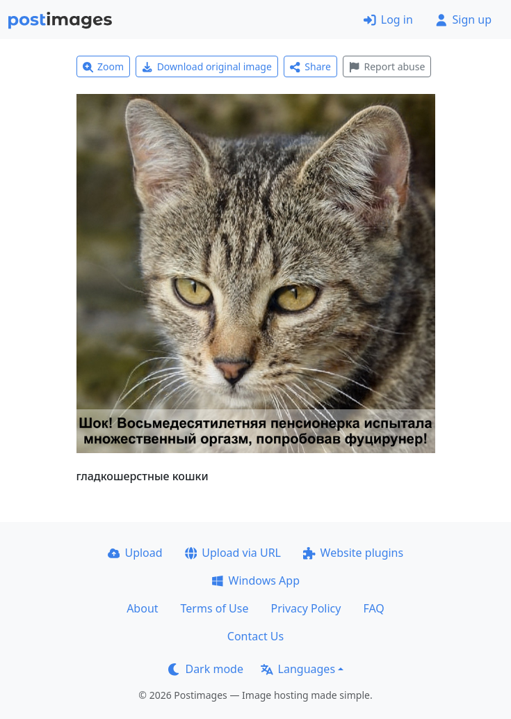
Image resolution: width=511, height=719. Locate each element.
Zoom (103, 66)
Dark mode (205, 669)
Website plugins (353, 552)
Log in (388, 19)
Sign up (463, 19)
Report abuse (387, 66)
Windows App (255, 580)
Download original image (207, 66)
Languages (298, 669)
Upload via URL (233, 552)
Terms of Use (215, 608)
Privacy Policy (305, 608)
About (142, 608)
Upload (135, 552)
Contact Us (255, 636)
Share (310, 66)
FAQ (373, 608)
